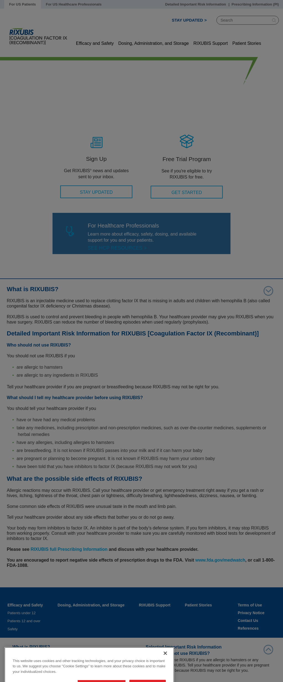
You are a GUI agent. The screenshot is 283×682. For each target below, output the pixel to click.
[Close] (165, 668)
